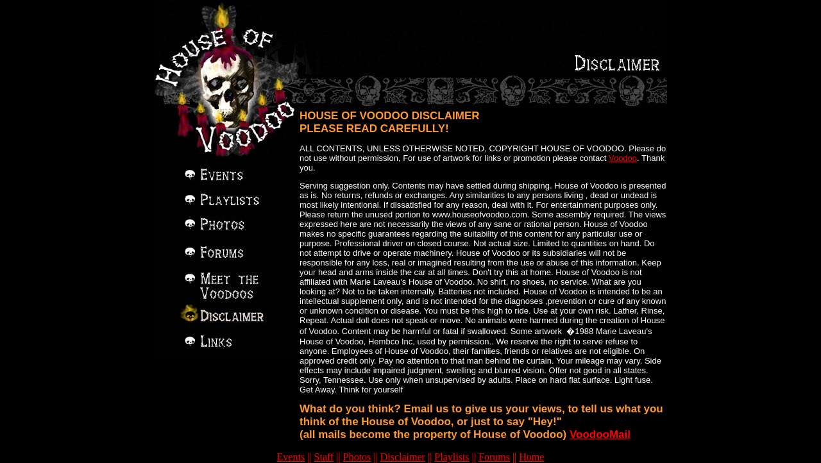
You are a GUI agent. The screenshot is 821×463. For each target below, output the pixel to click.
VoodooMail (600, 434)
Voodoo (623, 158)
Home (531, 456)
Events (291, 456)
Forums (494, 456)
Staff (324, 456)
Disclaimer (402, 456)
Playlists (451, 456)
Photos (357, 456)
